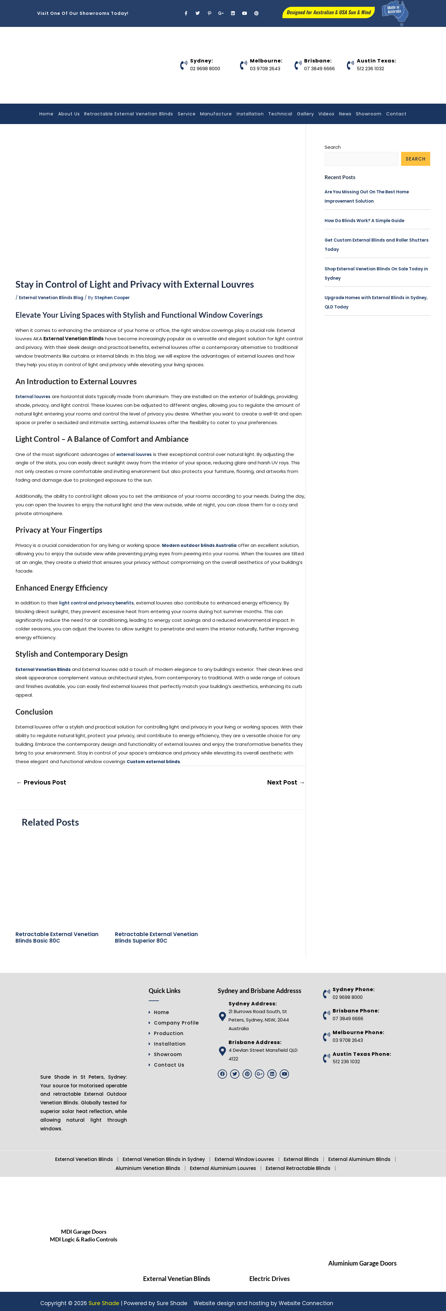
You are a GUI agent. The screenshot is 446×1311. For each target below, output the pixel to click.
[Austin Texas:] (350, 65)
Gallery (305, 114)
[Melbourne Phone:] (326, 1033)
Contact (396, 114)
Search (333, 147)
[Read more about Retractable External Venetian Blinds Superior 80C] (161, 876)
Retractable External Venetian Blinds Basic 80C (56, 934)
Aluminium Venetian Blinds (148, 1164)
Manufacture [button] (216, 114)
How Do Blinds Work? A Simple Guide (369, 220)
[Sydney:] (184, 65)
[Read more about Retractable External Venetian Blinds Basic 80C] (61, 876)
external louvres (136, 454)
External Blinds (301, 1155)
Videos (326, 114)
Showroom (369, 114)
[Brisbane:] (298, 65)
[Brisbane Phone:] (326, 1011)
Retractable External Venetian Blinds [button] (128, 114)
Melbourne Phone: (358, 1028)
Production (166, 1029)
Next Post (290, 780)
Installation (250, 114)
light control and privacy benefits (100, 603)
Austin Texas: (376, 60)
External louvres (35, 396)
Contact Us (167, 1061)
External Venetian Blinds (84, 1155)
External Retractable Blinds (298, 1164)
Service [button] (187, 114)
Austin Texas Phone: (362, 1050)
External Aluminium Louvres (223, 1164)
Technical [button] (280, 114)
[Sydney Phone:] (326, 990)
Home (46, 114)
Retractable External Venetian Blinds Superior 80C (156, 934)
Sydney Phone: (354, 985)
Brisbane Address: (255, 1038)
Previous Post (35, 780)
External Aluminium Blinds (359, 1155)
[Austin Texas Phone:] (326, 1055)
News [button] (345, 114)
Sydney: (201, 60)
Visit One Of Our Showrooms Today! (83, 13)
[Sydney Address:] (222, 1013)
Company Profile (174, 1019)
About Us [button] (69, 114)
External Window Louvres (244, 1155)
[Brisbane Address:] (222, 1047)
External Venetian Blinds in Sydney (164, 1155)
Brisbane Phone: (356, 1007)
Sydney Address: (253, 1000)
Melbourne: (266, 60)
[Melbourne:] (243, 65)
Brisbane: (318, 60)
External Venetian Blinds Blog (55, 297)
